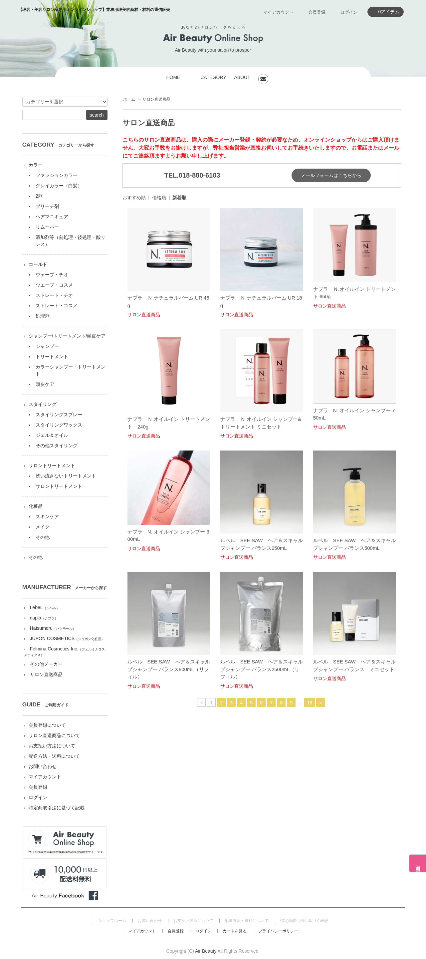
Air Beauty (206, 951)
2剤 (39, 196)
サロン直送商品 (156, 99)
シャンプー (47, 346)
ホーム (129, 99)
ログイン (348, 12)
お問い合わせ (43, 766)
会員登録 (316, 12)
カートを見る (235, 931)
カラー (36, 165)
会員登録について (47, 725)
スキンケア (47, 516)
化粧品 (36, 506)
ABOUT (242, 77)
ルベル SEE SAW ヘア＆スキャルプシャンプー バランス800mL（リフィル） (168, 669)
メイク (43, 526)
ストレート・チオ (54, 295)
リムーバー (47, 227)
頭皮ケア (45, 384)
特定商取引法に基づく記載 (57, 807)
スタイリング (43, 404)
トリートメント (52, 356)
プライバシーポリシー (278, 931)
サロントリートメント (52, 465)
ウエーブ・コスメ (54, 285)
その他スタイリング (57, 445)
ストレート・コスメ (57, 305)
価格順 (159, 197)
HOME (173, 77)
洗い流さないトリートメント (66, 476)
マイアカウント (278, 12)
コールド (38, 264)
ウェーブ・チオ (52, 274)
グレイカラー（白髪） (59, 185)
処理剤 (43, 316)
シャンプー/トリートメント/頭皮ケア (67, 336)
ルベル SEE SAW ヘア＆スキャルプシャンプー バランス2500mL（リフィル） (261, 669)
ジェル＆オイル (52, 435)
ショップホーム (112, 920)
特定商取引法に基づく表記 (304, 920)
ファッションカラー (57, 175)
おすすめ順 (134, 197)
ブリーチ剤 (47, 206)
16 (309, 702)
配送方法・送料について (54, 756)
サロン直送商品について (54, 735)
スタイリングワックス (59, 425)
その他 (43, 537)
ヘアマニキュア (52, 216)
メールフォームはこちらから (331, 175)
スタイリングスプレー (59, 414)
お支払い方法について (52, 745)
